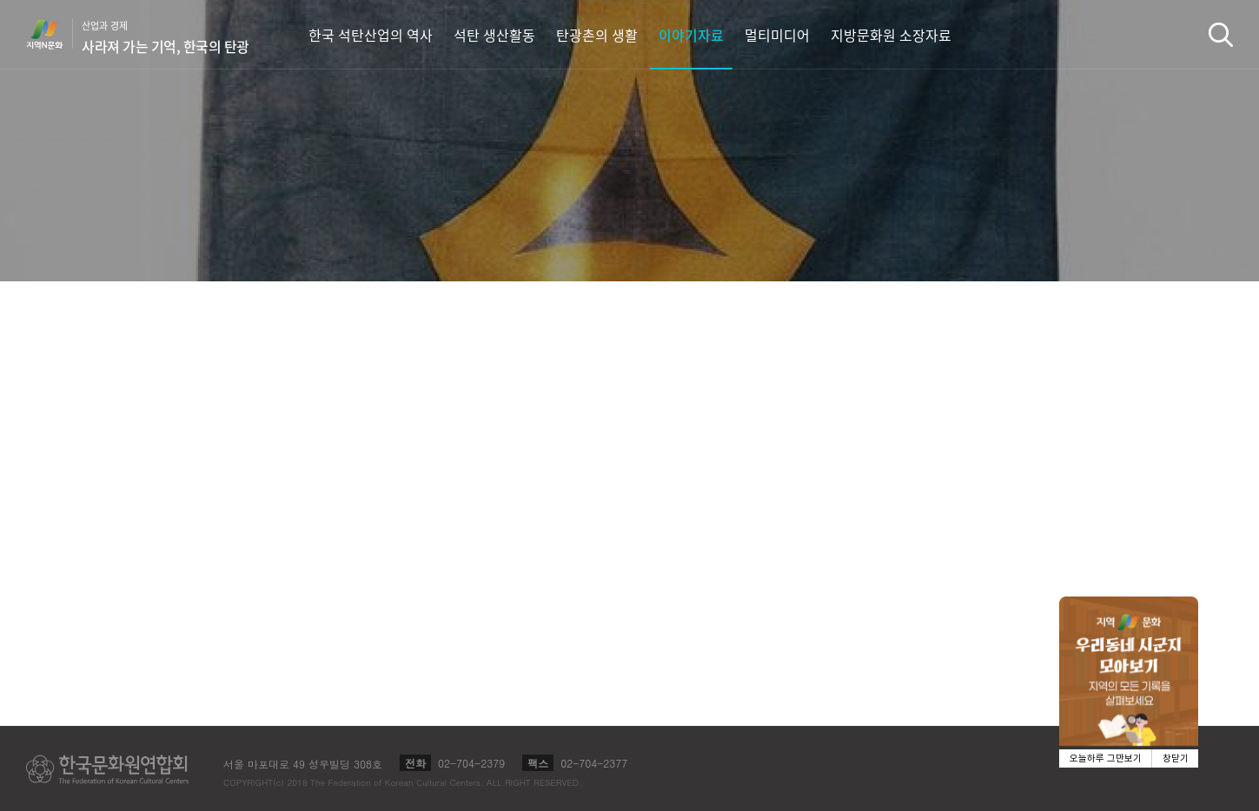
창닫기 (1176, 758)
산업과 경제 (165, 37)
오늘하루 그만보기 (1106, 758)
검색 (1221, 34)
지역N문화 (54, 33)
